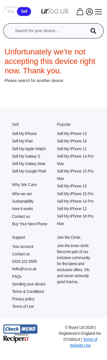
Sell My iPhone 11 (72, 148)
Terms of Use (23, 306)
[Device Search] (95, 30)
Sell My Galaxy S (26, 156)
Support (18, 237)
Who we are (22, 193)
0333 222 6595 (24, 261)
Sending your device (28, 284)
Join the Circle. (69, 237)
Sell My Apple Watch (29, 148)
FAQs (16, 276)
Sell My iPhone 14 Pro (75, 201)
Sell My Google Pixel (29, 171)
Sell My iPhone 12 (72, 208)
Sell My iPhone (24, 133)
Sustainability (23, 201)
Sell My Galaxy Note (28, 163)
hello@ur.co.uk (24, 269)
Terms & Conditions (28, 291)
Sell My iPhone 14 (72, 141)
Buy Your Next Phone (29, 224)
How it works (22, 208)
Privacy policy (23, 299)
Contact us (21, 216)
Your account (22, 246)
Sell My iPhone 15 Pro (75, 193)
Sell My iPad (22, 141)
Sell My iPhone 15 (72, 186)
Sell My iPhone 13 (72, 133)
